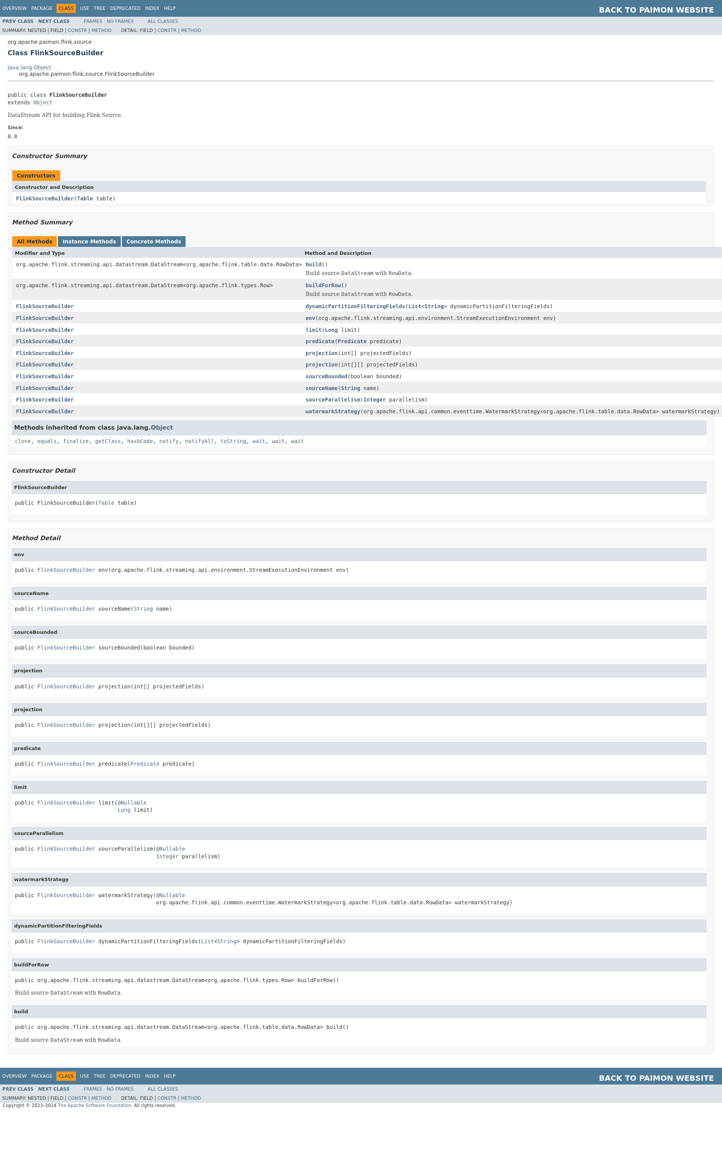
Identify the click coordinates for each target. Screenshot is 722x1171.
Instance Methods (89, 241)
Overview (14, 8)
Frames (93, 21)
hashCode (140, 441)
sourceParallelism (333, 400)
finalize (75, 441)
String (434, 306)
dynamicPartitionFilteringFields (355, 306)
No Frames (120, 21)
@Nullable (132, 803)
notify (169, 441)
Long (331, 330)
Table (85, 198)
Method (101, 30)
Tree (100, 8)
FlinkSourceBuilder (45, 198)
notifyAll (199, 441)
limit (314, 330)
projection (322, 353)
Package (41, 8)
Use (84, 8)
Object (43, 102)
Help (170, 8)
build (314, 264)
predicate (320, 341)
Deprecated (125, 8)
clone (23, 441)
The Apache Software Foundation (94, 1105)
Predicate (352, 341)
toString (233, 441)
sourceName (322, 388)
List (414, 306)
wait (259, 441)
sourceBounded (326, 376)
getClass (108, 441)
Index (152, 8)
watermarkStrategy (333, 411)
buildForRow (323, 285)
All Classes (163, 21)
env (310, 318)
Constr (77, 30)
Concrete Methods (153, 241)
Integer (374, 400)
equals (47, 441)
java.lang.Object (29, 67)
